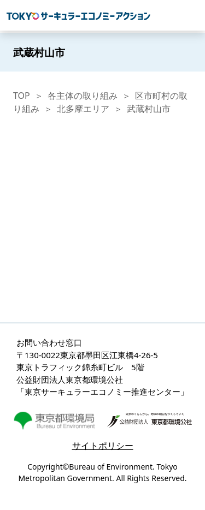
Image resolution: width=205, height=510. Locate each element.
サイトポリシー (102, 446)
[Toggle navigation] (192, 15)
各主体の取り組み (83, 96)
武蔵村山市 (149, 109)
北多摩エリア (83, 109)
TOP (21, 96)
